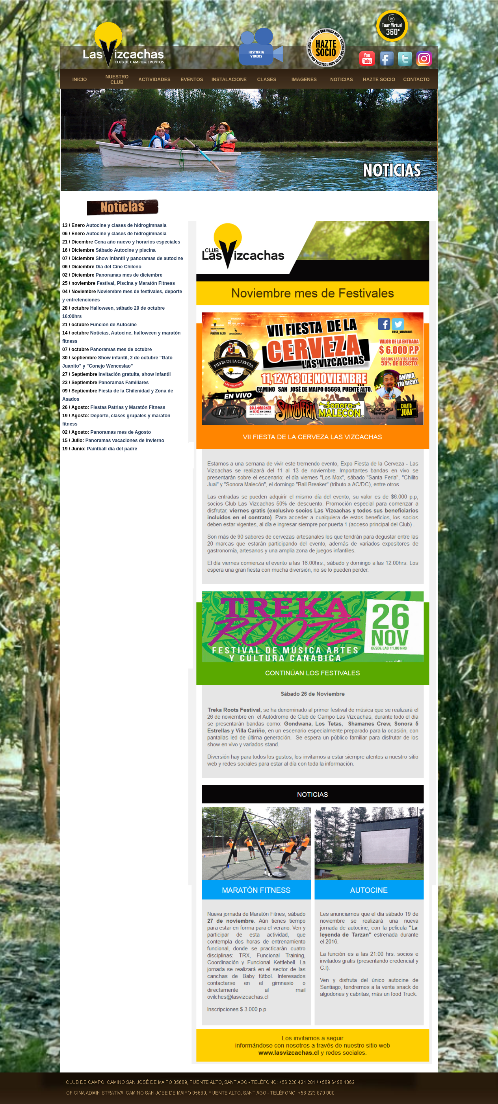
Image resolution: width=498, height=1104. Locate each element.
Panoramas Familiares (123, 382)
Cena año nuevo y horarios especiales (137, 242)
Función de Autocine (113, 324)
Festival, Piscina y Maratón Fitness (136, 283)
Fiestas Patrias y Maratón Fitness (128, 407)
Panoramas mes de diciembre (129, 275)
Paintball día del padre (112, 449)
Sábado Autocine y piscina (126, 250)
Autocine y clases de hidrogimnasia (126, 225)
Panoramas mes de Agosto (121, 432)
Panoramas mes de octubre (121, 349)
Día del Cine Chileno (118, 266)
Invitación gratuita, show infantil (134, 374)
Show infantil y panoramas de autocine (139, 258)
